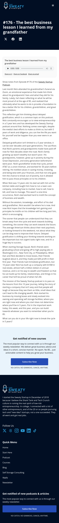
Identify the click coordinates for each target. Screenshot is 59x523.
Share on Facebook (20, 74)
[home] (13, 5)
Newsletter (8, 482)
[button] (52, 5)
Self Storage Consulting (13, 472)
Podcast (6, 457)
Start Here (7, 452)
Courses (6, 462)
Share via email (33, 74)
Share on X (8, 74)
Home (5, 447)
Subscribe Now (29, 361)
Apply (5, 477)
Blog (5, 467)
